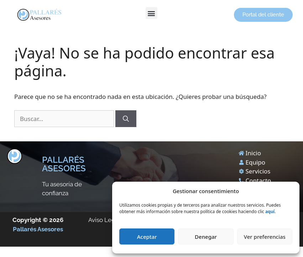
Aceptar (147, 236)
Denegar (206, 236)
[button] (151, 13)
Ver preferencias (265, 236)
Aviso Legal (104, 219)
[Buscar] (125, 118)
